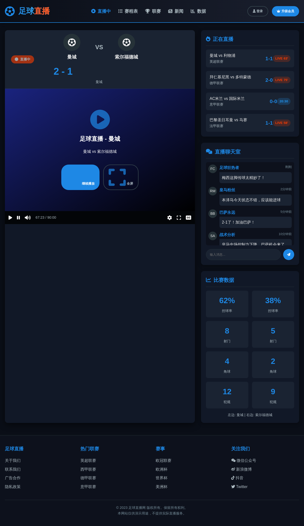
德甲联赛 (88, 478)
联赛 (153, 11)
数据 (198, 11)
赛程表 (128, 11)
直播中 (101, 11)
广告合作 (13, 478)
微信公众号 (243, 460)
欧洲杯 (161, 469)
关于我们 (13, 460)
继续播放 (80, 177)
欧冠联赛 (163, 460)
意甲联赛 (88, 487)
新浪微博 (241, 469)
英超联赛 (88, 460)
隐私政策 (13, 487)
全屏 (121, 177)
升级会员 (285, 11)
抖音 (237, 478)
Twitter (239, 487)
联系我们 (13, 469)
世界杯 (161, 478)
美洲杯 (161, 487)
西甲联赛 (88, 469)
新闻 (175, 11)
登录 (258, 11)
